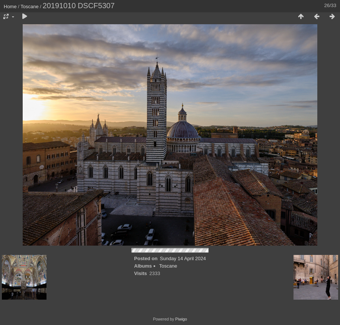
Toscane (29, 6)
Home (10, 6)
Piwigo (181, 319)
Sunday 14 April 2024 (183, 258)
